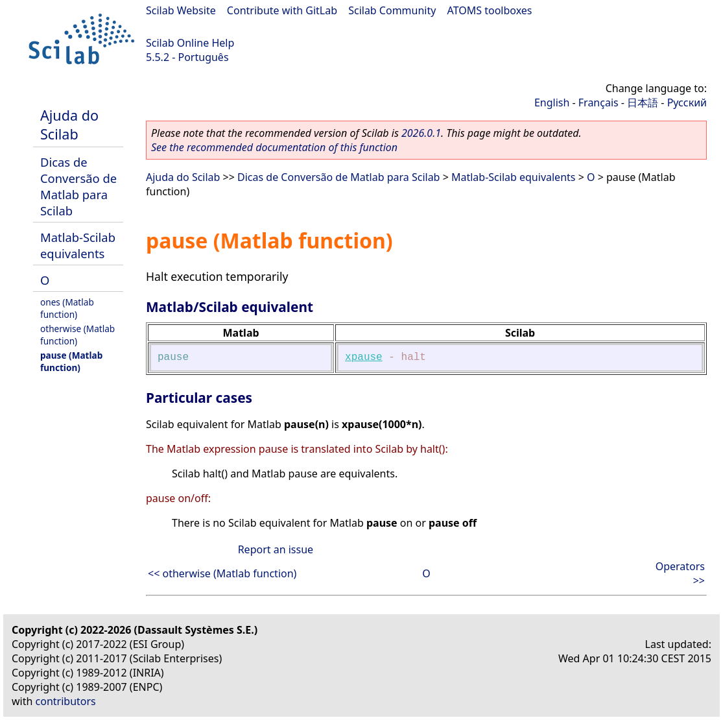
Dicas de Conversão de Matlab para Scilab (78, 186)
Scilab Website (181, 10)
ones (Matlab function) (67, 308)
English (551, 102)
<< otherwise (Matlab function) (222, 573)
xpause (364, 357)
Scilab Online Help (190, 43)
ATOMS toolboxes (489, 10)
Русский (687, 102)
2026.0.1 (421, 133)
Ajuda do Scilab (69, 124)
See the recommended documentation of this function (274, 147)
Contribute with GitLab (282, 10)
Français (598, 102)
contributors (66, 701)
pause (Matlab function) (71, 361)
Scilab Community (392, 10)
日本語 (642, 102)
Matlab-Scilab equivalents (77, 245)
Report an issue (275, 549)
